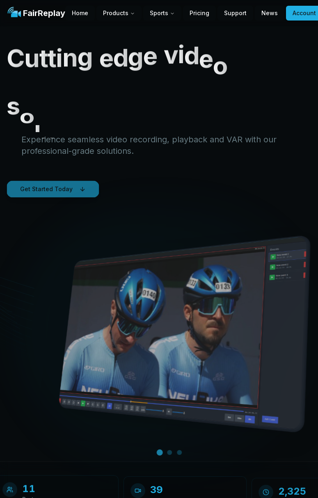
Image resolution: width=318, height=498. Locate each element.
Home (80, 12)
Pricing (199, 12)
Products (119, 12)
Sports (162, 12)
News (269, 12)
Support (235, 12)
